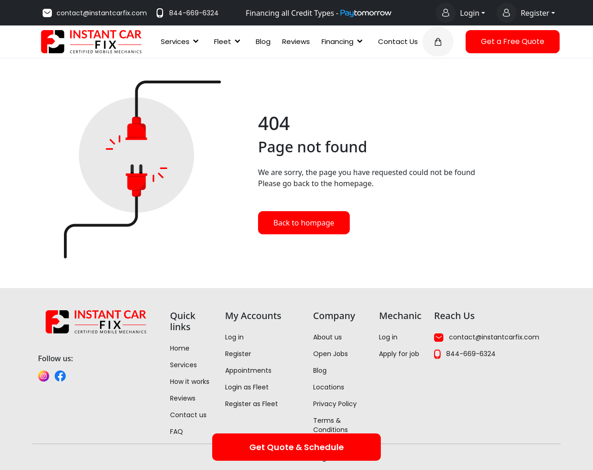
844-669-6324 (465, 353)
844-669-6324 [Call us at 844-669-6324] (186, 13)
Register (238, 353)
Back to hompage (303, 223)
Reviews (296, 41)
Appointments (248, 370)
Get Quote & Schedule (296, 447)
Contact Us (398, 41)
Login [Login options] (469, 13)
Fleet (229, 41)
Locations (328, 387)
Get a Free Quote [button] (512, 41)
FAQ (176, 431)
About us (327, 337)
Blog (263, 41)
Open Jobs (330, 353)
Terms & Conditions (330, 425)
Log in (234, 337)
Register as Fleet (251, 403)
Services (181, 41)
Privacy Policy (335, 403)
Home (179, 348)
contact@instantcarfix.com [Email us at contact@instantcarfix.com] (94, 13)
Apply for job (399, 353)
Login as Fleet (247, 387)
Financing (344, 41)
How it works (189, 381)
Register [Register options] (535, 13)
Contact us (188, 415)
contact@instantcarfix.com (486, 337)
